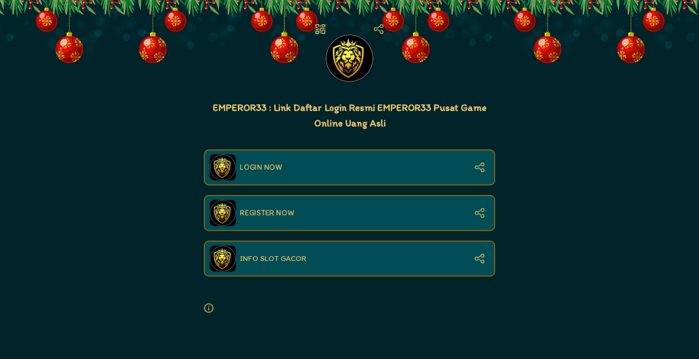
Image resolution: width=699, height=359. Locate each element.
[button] (212, 308)
